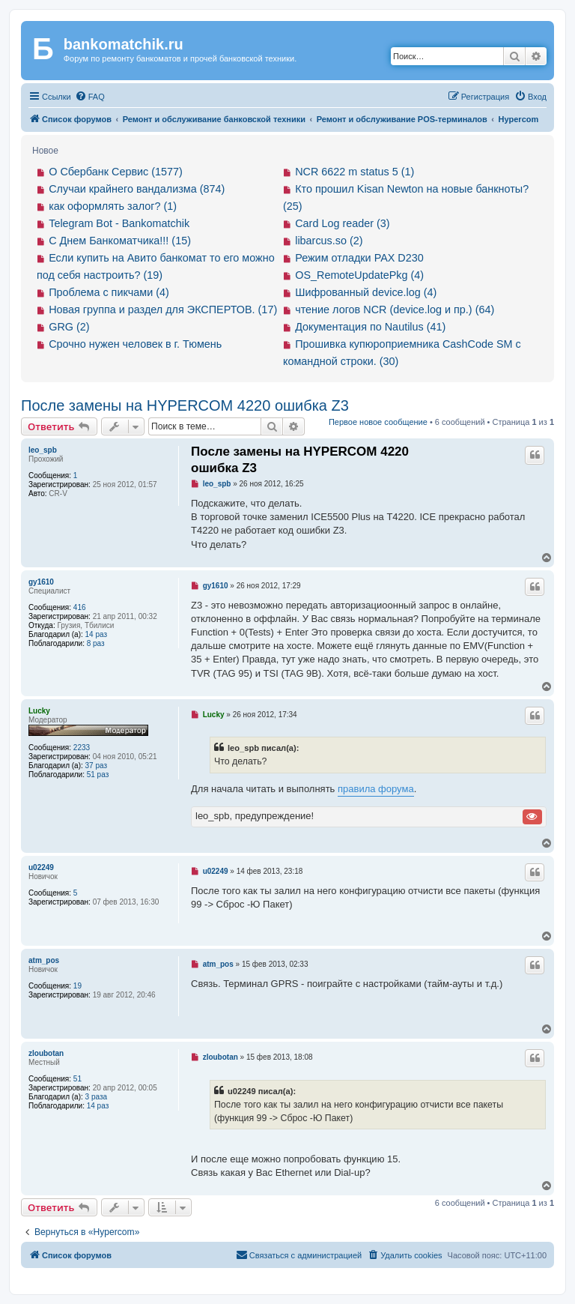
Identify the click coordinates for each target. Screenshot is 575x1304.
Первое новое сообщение (378, 421)
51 (77, 1079)
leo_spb (42, 450)
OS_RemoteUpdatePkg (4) (359, 275)
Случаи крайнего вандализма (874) (137, 189)
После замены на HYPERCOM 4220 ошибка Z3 (185, 405)
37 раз (96, 765)
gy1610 (41, 582)
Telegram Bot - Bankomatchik (119, 223)
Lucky (39, 711)
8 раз (96, 643)
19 (77, 986)
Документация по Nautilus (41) (370, 327)
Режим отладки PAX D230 (359, 258)
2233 (81, 747)
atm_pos (43, 960)
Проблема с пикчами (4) (109, 292)
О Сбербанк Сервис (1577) (116, 172)
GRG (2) (69, 327)
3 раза (96, 1097)
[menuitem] (90, 97)
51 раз (98, 774)
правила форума (376, 788)
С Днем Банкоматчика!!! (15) (120, 241)
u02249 (41, 867)
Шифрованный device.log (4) (365, 292)
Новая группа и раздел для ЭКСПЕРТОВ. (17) (163, 310)
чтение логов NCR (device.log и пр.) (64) (394, 310)
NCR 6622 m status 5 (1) (354, 172)
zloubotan (46, 1053)
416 (79, 607)
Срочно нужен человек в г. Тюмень (135, 344)
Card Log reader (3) (342, 223)
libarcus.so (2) (328, 241)
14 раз (96, 634)
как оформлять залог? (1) (113, 206)
